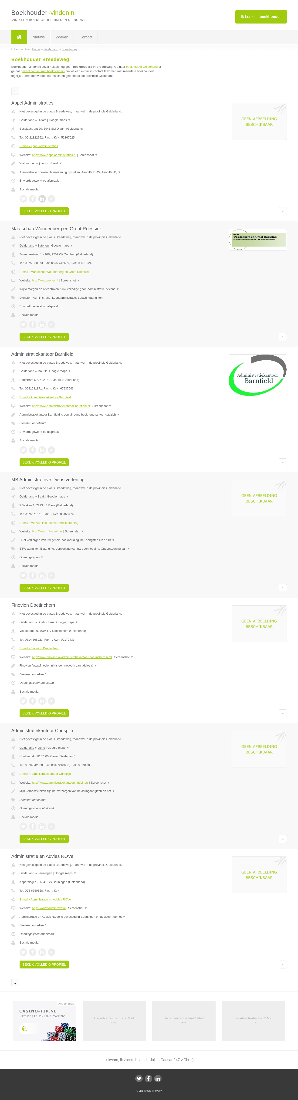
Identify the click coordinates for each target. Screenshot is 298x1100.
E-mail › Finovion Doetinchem (39, 648)
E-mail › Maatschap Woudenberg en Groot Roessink (55, 272)
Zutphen (43, 245)
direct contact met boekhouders (43, 71)
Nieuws (39, 37)
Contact (85, 37)
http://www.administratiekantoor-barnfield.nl (61, 406)
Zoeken (62, 37)
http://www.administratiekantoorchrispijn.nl (60, 782)
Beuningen (45, 873)
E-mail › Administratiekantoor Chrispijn (45, 773)
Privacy (157, 1090)
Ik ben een (261, 17)
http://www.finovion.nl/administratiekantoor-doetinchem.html (72, 657)
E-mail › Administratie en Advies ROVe (45, 899)
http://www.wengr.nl (45, 280)
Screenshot (88, 155)
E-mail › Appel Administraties (39, 146)
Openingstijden (32, 557)
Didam (42, 120)
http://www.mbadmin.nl (47, 531)
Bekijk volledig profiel (44, 211)
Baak (41, 496)
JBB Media (145, 1090)
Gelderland (27, 120)
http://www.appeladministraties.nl (54, 155)
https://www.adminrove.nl (49, 908)
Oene (41, 747)
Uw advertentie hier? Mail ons (114, 1020)
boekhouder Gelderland (142, 66)
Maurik (42, 371)
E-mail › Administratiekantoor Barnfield (45, 397)
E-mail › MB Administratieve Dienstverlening (49, 523)
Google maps (60, 120)
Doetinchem (46, 622)
